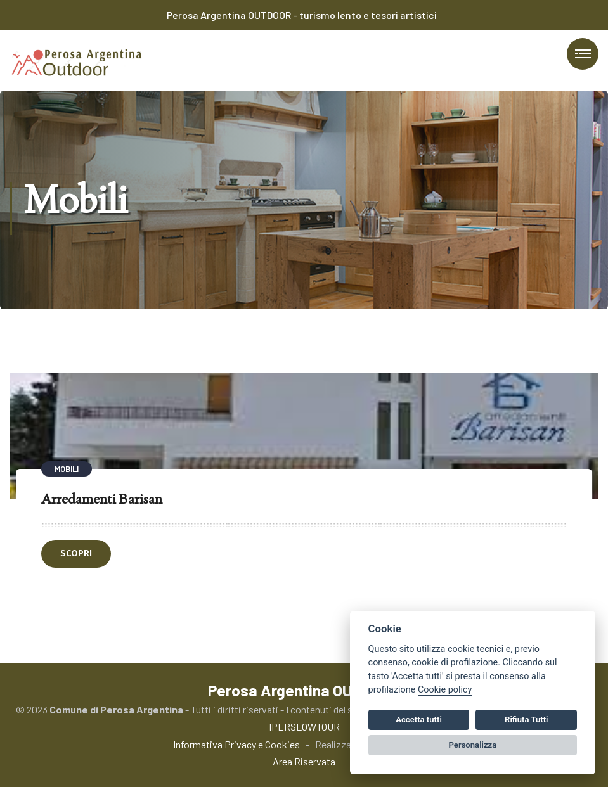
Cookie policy (445, 689)
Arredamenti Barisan (101, 499)
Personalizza (473, 745)
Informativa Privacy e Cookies (236, 744)
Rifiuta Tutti (526, 719)
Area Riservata (304, 761)
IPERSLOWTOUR (304, 726)
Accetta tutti (419, 719)
